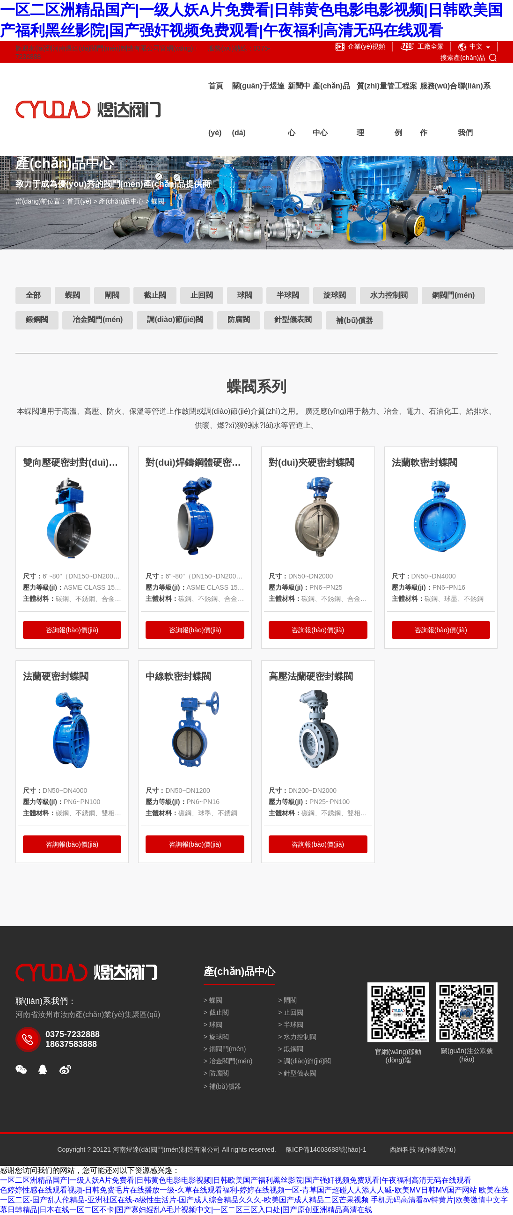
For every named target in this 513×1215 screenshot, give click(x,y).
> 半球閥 (290, 1024)
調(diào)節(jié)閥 (175, 319)
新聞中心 (299, 109)
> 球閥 (213, 1024)
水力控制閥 (389, 295)
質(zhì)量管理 (376, 109)
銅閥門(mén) (453, 295)
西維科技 (403, 1149)
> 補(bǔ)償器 (222, 1086)
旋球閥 (334, 295)
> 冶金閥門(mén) (228, 1061)
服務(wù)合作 (439, 109)
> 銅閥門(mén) (225, 1049)
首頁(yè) (215, 109)
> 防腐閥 (216, 1073)
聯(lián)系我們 (474, 109)
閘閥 (111, 295)
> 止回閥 (290, 1012)
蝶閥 (157, 201)
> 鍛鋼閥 (290, 1049)
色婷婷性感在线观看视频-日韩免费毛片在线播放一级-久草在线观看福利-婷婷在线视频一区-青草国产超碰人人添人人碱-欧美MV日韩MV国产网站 (238, 1190)
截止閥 (155, 295)
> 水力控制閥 (297, 1036)
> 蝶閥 (213, 1000)
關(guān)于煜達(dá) (258, 109)
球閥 (244, 295)
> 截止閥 (216, 1012)
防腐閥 (238, 319)
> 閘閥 (287, 1000)
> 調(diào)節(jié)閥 (304, 1061)
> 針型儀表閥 (297, 1073)
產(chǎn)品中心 (331, 109)
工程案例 (406, 109)
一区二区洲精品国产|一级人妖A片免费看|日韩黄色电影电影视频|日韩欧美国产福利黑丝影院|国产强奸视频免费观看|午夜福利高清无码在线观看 (235, 1180)
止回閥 (202, 295)
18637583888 (71, 1044)
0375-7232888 (72, 1034)
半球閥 (288, 295)
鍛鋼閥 (37, 319)
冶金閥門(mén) (98, 319)
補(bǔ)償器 (354, 320)
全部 (33, 295)
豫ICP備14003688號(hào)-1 (326, 1149)
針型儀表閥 (293, 319)
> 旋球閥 (216, 1036)
